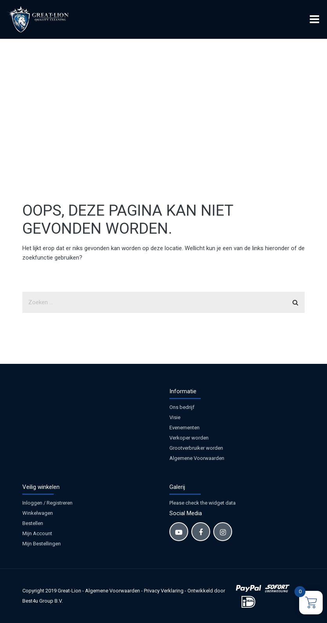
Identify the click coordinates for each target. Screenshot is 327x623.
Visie (174, 417)
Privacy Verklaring (163, 591)
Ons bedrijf (181, 407)
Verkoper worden (189, 438)
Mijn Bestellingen (41, 544)
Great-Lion (69, 591)
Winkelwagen (37, 513)
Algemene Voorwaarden (196, 458)
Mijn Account (37, 533)
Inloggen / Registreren (47, 503)
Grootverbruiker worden (196, 448)
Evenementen (184, 427)
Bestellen (32, 523)
